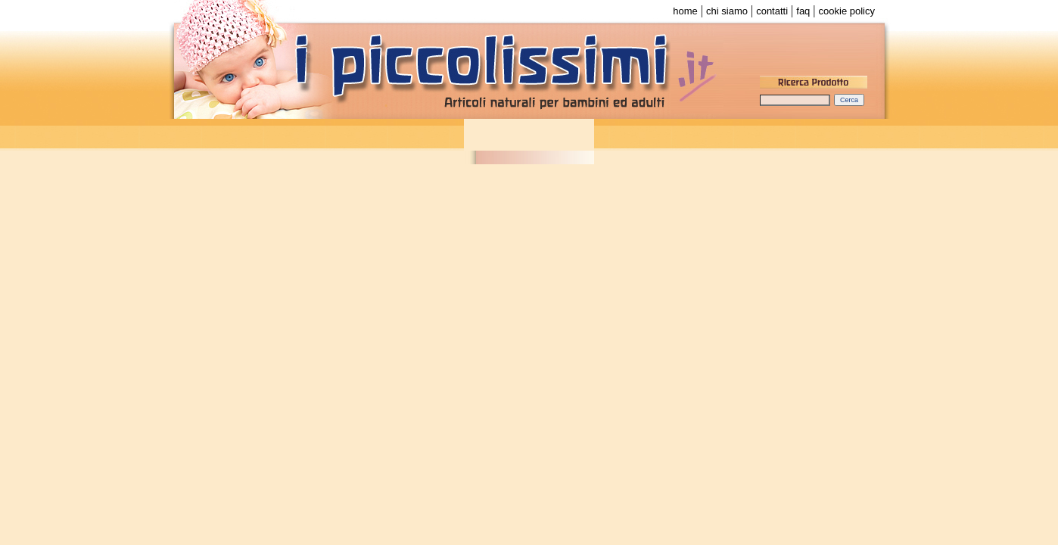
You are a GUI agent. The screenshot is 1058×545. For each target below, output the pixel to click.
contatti (772, 11)
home (685, 11)
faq (803, 11)
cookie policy (847, 11)
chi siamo (727, 11)
